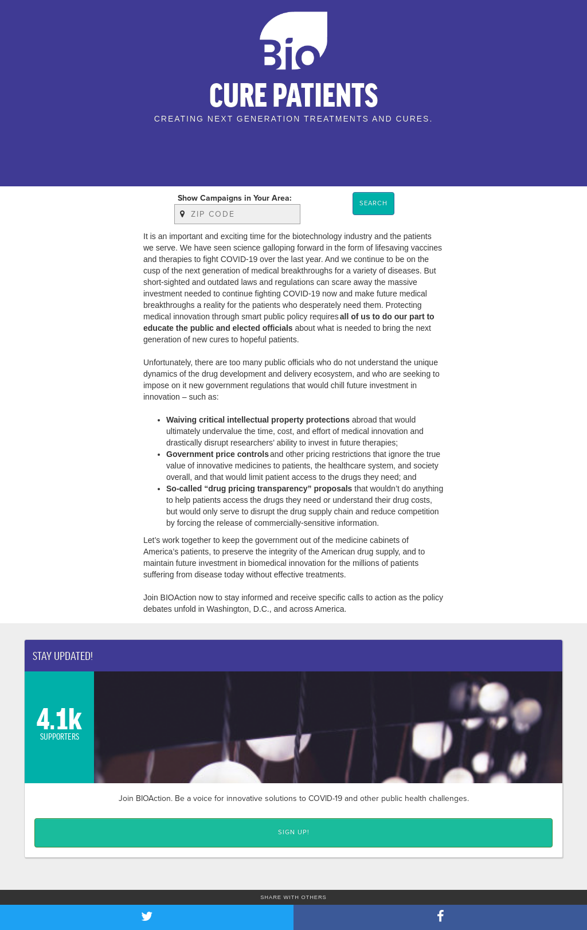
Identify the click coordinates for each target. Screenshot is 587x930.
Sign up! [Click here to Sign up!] (294, 832)
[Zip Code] (237, 214)
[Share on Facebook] (440, 917)
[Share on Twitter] (147, 917)
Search (373, 203)
